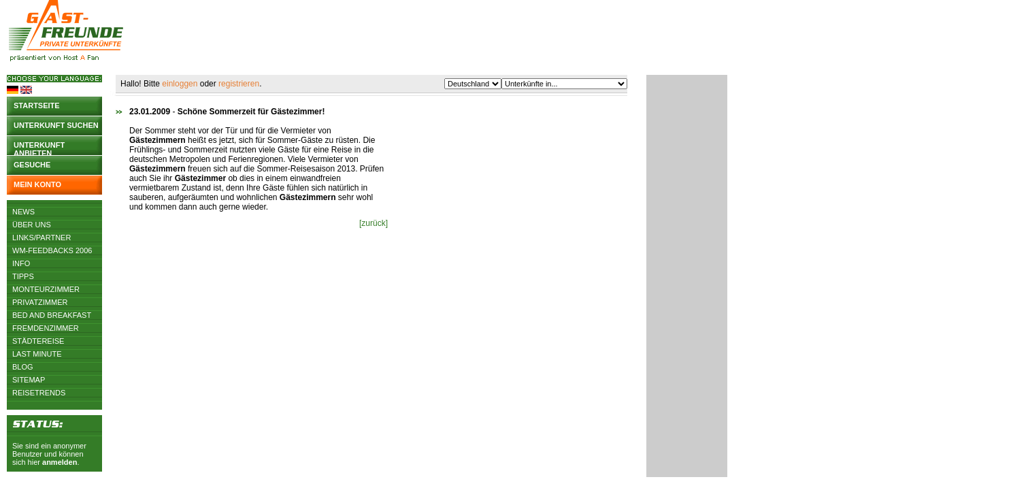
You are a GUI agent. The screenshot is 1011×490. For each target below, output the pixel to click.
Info (21, 263)
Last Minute (37, 354)
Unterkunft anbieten (39, 148)
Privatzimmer (39, 302)
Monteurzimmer (46, 289)
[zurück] (373, 223)
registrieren (238, 83)
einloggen (179, 83)
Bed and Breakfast (51, 315)
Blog (22, 367)
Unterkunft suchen (56, 125)
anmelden (59, 462)
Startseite (37, 105)
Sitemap (28, 380)
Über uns (31, 224)
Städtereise (38, 341)
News (23, 212)
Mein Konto (37, 184)
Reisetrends (38, 393)
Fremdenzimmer (45, 328)
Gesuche (32, 165)
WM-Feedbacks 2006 (52, 250)
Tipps (23, 276)
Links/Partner (41, 237)
